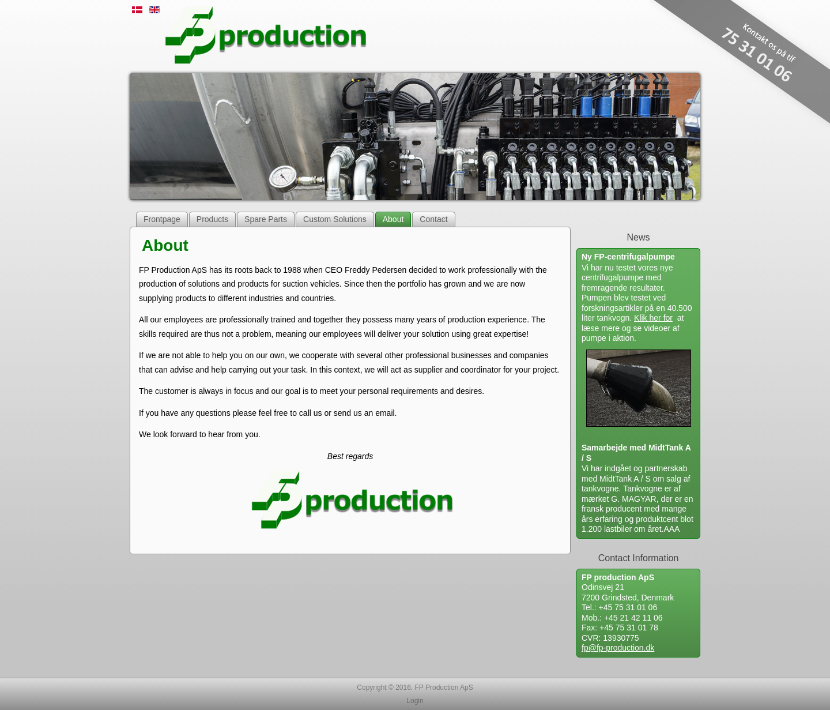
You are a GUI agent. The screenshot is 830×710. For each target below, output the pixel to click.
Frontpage (162, 219)
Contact (433, 219)
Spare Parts (265, 219)
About (393, 219)
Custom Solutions (335, 219)
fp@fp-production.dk (618, 647)
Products (212, 219)
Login (414, 701)
